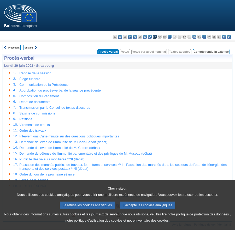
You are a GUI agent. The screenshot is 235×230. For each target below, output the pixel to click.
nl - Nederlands (194, 37)
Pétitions (25, 119)
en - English (150, 37)
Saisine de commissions (37, 113)
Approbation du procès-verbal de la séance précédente (60, 90)
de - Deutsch (135, 37)
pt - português (204, 37)
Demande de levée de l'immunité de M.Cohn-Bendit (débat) (63, 142)
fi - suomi (224, 37)
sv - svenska (229, 37)
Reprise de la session (35, 73)
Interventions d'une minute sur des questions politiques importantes (69, 136)
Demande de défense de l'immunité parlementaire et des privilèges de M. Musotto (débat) (85, 153)
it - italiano (170, 37)
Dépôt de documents (34, 102)
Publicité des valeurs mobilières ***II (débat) (51, 159)
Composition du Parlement (39, 96)
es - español (120, 37)
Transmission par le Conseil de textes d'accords (54, 108)
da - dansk (130, 37)
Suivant (29, 47)
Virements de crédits (34, 125)
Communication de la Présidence (43, 85)
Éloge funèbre (29, 79)
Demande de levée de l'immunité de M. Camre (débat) (59, 148)
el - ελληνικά (145, 37)
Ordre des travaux (32, 130)
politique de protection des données (202, 222)
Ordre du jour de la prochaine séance (46, 174)
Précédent (14, 47)
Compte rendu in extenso (211, 51)
